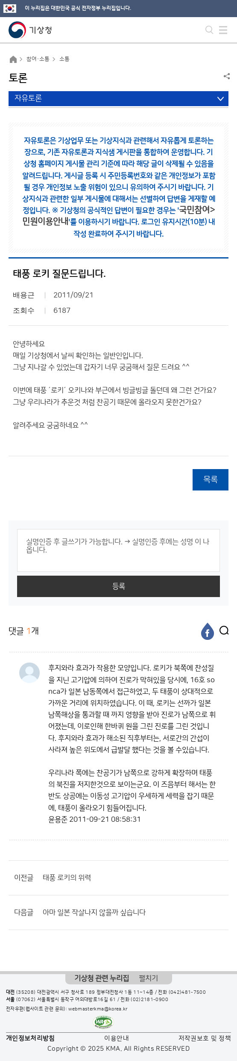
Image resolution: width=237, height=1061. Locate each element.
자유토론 (28, 98)
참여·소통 (38, 59)
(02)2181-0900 (149, 999)
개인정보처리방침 (30, 1038)
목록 (210, 479)
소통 (64, 59)
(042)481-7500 (187, 992)
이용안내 (116, 1038)
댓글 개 (24, 631)
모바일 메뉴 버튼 (223, 30)
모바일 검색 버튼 (209, 30)
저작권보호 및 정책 (204, 1038)
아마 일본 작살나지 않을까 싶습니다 (94, 912)
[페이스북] (207, 631)
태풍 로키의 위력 (67, 878)
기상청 (30, 30)
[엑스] (222, 631)
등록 (118, 586)
